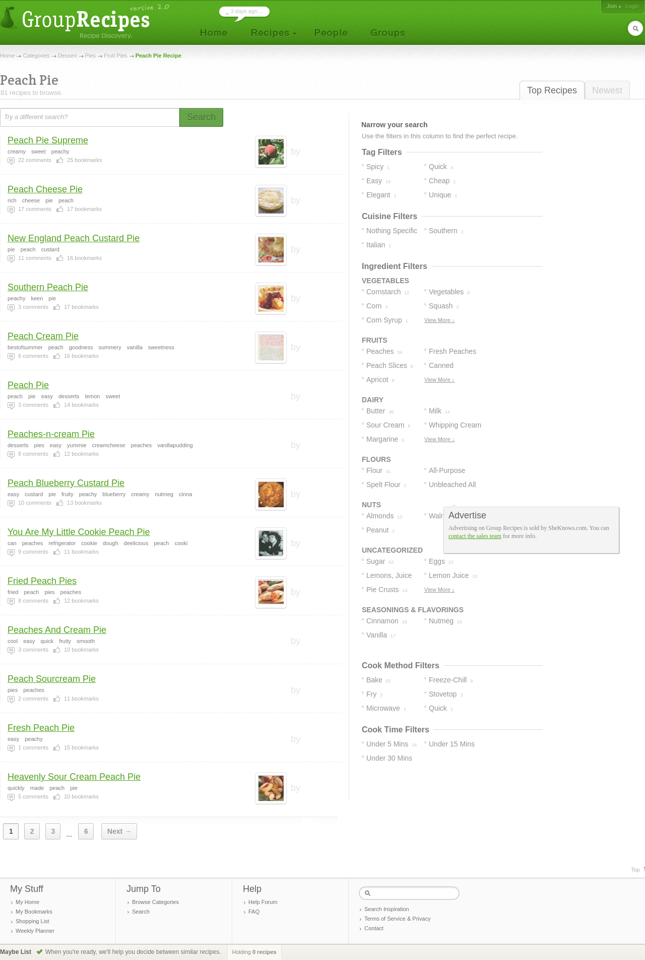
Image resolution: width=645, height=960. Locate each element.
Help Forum (262, 902)
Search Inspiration (386, 909)
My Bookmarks (34, 912)
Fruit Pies (115, 55)
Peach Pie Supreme (48, 140)
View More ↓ (439, 320)
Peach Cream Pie (43, 336)
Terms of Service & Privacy (397, 919)
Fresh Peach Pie (41, 728)
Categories (36, 55)
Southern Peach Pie (48, 287)
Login (632, 6)
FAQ (254, 912)
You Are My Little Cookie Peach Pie (79, 532)
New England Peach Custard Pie (74, 238)
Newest (607, 90)
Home (7, 55)
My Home (27, 902)
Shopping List (32, 921)
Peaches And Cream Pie (57, 630)
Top (635, 870)
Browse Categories (155, 902)
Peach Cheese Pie (45, 189)
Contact (373, 928)
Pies (90, 55)
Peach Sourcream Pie (52, 679)
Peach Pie (28, 385)
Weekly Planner (35, 931)
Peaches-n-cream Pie (51, 434)
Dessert (67, 55)
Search (141, 912)
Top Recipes (552, 90)
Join (612, 6)
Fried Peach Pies (42, 581)
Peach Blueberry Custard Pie (66, 483)
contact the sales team (474, 536)
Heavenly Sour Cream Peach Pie (74, 777)
